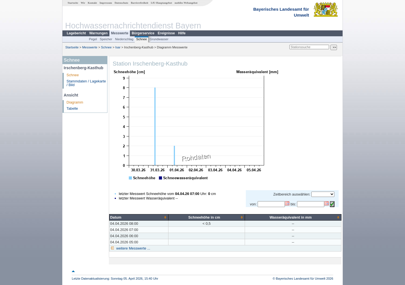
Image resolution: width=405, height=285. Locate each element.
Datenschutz (121, 2)
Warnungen (98, 33)
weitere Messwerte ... (132, 248)
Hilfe (182, 33)
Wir (83, 2)
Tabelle (72, 108)
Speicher (106, 39)
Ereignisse (166, 33)
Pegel (93, 39)
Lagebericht (76, 33)
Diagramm (75, 102)
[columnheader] (138, 217)
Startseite (73, 2)
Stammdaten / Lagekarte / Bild (86, 83)
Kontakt (92, 2)
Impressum (106, 2)
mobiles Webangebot (186, 2)
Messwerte (119, 33)
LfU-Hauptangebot (161, 2)
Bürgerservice (143, 33)
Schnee (141, 39)
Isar (118, 47)
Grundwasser (159, 39)
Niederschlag (124, 39)
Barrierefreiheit (139, 2)
